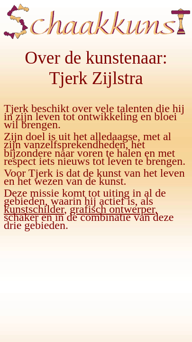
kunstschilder (34, 209)
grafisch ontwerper (112, 209)
